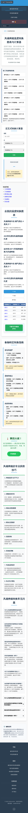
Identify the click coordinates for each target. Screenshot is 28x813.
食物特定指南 (8, 196)
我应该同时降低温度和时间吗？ (14, 710)
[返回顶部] (14, 809)
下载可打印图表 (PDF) (14, 328)
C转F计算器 (14, 17)
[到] (14, 150)
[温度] (14, 136)
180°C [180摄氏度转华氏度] (5, 316)
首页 (5, 31)
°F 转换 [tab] (14, 295)
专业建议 (6, 199)
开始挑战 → (14, 454)
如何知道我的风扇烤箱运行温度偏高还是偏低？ (14, 704)
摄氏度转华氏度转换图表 (14, 765)
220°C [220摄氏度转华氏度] (5, 310)
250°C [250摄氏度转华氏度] (5, 307)
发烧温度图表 (14, 774)
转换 (14, 155)
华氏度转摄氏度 (14, 13)
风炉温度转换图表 (14, 768)
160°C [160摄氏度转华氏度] (5, 319)
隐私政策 (14, 785)
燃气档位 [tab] (14, 299)
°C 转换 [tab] (14, 291)
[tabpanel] (14, 312)
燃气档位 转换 (8, 194)
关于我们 (14, 791)
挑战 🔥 (14, 21)
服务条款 (14, 788)
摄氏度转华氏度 (14, 9)
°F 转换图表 (7, 191)
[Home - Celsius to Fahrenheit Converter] (7, 2)
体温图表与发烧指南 (14, 771)
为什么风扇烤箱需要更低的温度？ (14, 698)
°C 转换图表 (7, 189)
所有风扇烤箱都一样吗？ (14, 716)
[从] (14, 143)
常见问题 (6, 201)
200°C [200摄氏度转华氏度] (5, 313)
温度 (5, 133)
